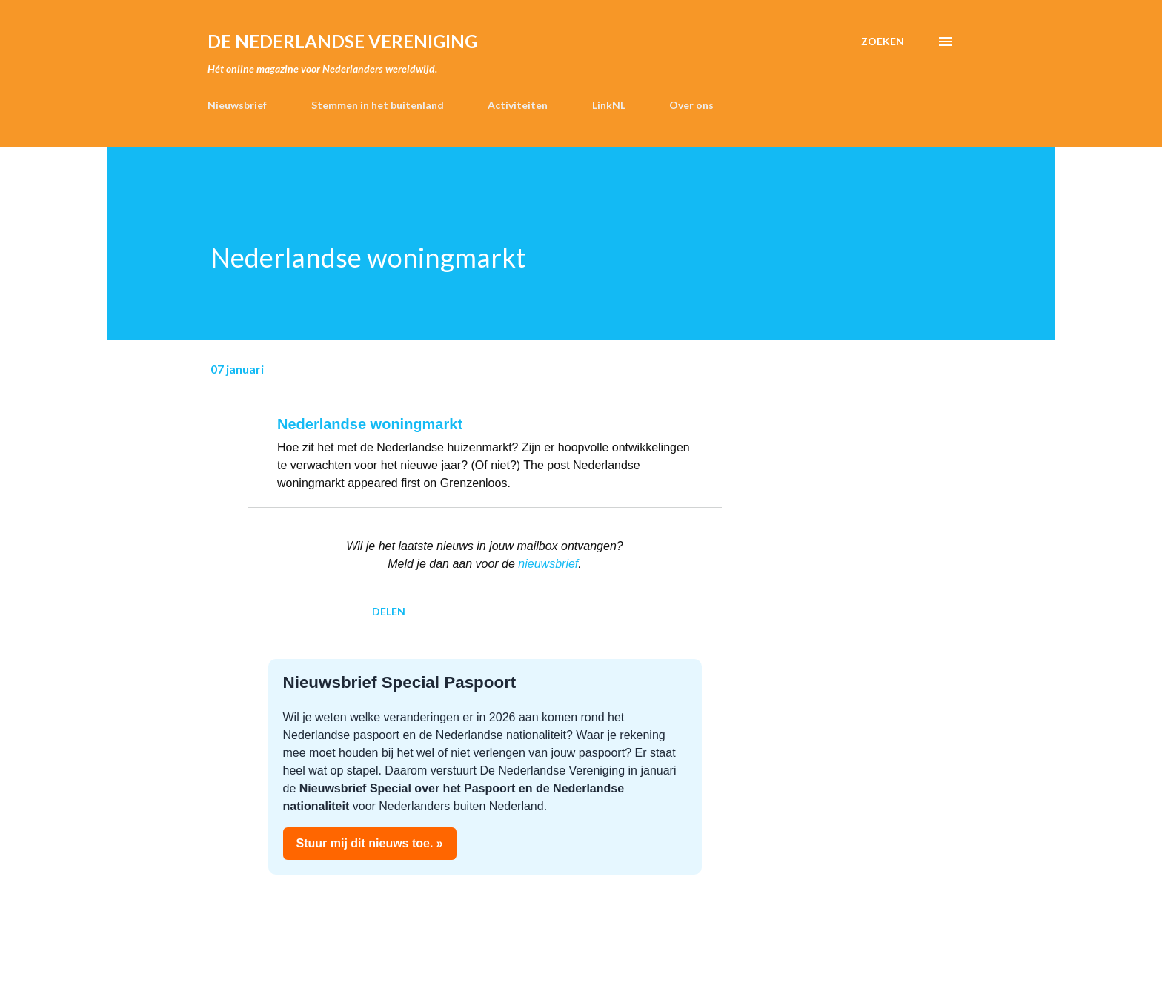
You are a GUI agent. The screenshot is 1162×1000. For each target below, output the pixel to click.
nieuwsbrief (548, 563)
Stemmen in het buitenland (377, 105)
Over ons (691, 105)
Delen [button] (388, 611)
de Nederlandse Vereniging (342, 41)
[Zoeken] (882, 41)
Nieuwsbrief (237, 105)
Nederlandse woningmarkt (369, 424)
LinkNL (608, 105)
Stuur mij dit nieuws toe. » (369, 843)
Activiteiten (518, 105)
